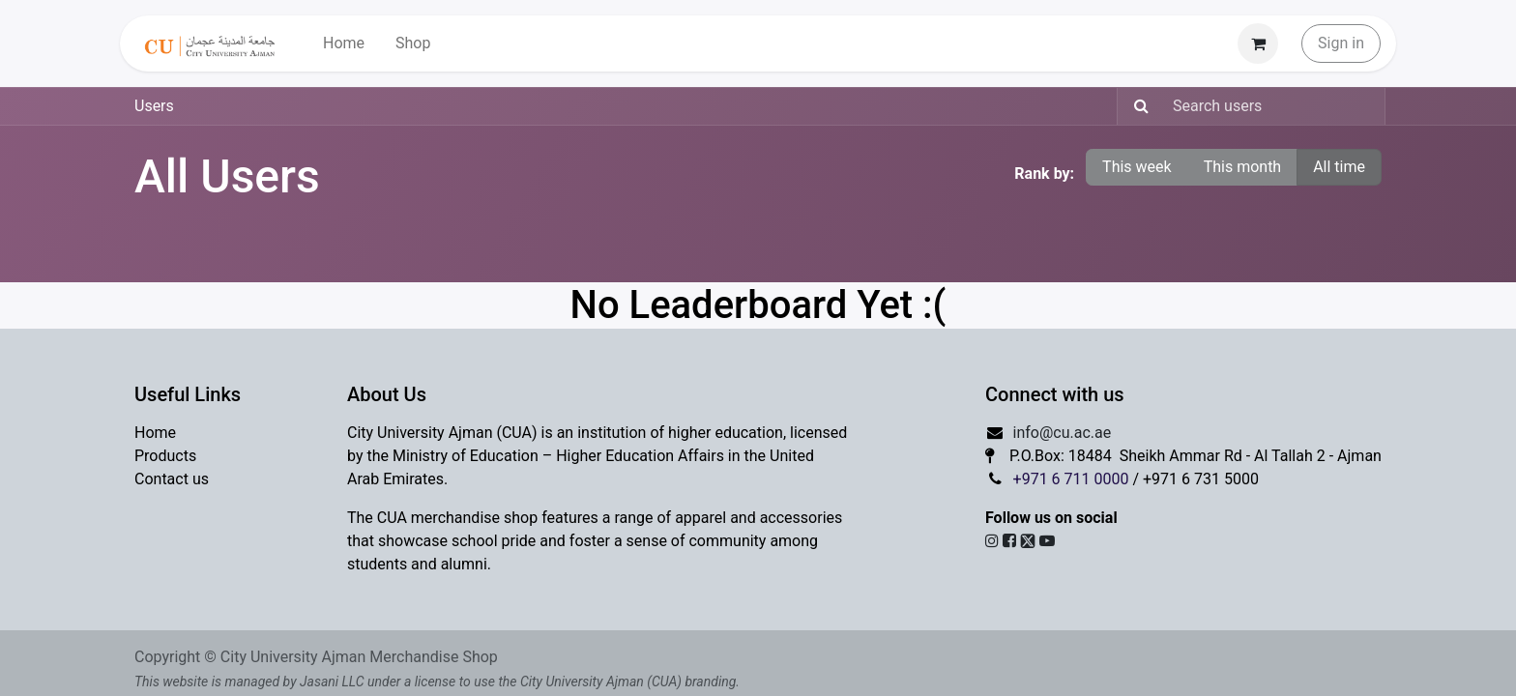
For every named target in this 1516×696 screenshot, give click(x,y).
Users (154, 106)
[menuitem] (343, 43)
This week (1137, 167)
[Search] (1135, 106)
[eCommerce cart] (1258, 43)
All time (1339, 167)
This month (1243, 167)
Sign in (1341, 43)
